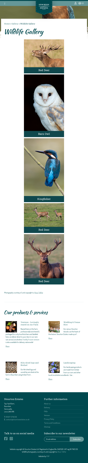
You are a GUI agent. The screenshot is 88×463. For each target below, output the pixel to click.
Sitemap (47, 427)
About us (47, 403)
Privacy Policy (49, 419)
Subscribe (77, 439)
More (7, 346)
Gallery (15, 23)
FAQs (46, 411)
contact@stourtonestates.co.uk (17, 419)
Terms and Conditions (52, 423)
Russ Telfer (38, 293)
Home (7, 23)
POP (48, 456)
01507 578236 (11, 417)
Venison (47, 415)
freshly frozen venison (31, 339)
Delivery (47, 407)
